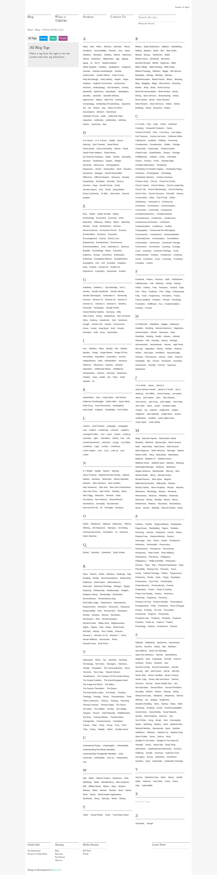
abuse (127, 46)
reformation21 (113, 582)
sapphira (139, 659)
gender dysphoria (100, 291)
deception (126, 157)
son (171, 716)
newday (115, 491)
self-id (166, 671)
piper (147, 565)
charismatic (153, 148)
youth (107, 815)
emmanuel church (108, 230)
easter (92, 214)
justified (152, 418)
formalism (166, 296)
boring (138, 96)
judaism (153, 410)
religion (124, 590)
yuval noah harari (120, 815)
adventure (126, 55)
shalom (149, 691)
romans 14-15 (100, 635)
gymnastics (112, 332)
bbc (162, 50)
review (86, 615)
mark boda (147, 446)
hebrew (176, 336)
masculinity (161, 455)
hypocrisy (171, 365)
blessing (178, 79)
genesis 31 (88, 304)
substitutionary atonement (159, 749)
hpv (148, 361)
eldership (125, 222)
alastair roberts (109, 63)
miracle (170, 487)
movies (146, 508)
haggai (164, 324)
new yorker (105, 491)
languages (123, 426)
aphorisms (98, 91)
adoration (97, 55)
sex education (141, 687)
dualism (86, 198)
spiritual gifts (176, 724)
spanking (147, 724)
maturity (170, 463)
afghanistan (108, 59)
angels (118, 79)
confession (165, 222)
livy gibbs (125, 442)
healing (149, 336)
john (158, 397)
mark (137, 446)
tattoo (97, 660)
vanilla (179, 777)
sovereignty (175, 720)
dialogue (99, 173)
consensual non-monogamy (162, 230)
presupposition (142, 606)
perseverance (141, 549)
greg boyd (103, 328)
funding (139, 308)
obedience (95, 524)
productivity (140, 614)
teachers (112, 660)
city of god (162, 197)
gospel (108, 324)
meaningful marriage (144, 467)
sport (167, 728)
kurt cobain (122, 410)
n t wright (87, 471)
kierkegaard (118, 406)
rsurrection (104, 639)
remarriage (105, 594)
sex (176, 683)
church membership (157, 189)
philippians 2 (141, 561)
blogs (154, 83)
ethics (108, 251)
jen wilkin (150, 393)
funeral (148, 308)
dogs (95, 185)
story (168, 736)
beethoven (157, 55)
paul (149, 540)
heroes (167, 344)
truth (123, 725)
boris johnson (149, 96)
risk (101, 627)
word (120, 790)
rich (98, 619)
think (128, 696)
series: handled (155, 675)
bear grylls (171, 50)
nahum (106, 471)
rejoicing (87, 590)
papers (165, 528)
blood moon (164, 83)
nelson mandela (121, 479)
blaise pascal (158, 79)
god (114, 320)
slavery (164, 704)
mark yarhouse (158, 450)
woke (94, 790)
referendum (125, 578)
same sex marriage (157, 651)
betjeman (164, 63)
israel (122, 377)
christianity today (173, 169)
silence (179, 696)
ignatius (86, 352)
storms (160, 736)
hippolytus (149, 349)
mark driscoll (172, 446)
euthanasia (119, 255)
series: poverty (171, 675)
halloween (174, 324)
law (85, 430)
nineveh (109, 495)
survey (150, 757)
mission (162, 491)
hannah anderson (163, 328)
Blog (31, 17)
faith (167, 279)
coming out (167, 202)
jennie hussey (163, 393)
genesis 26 (110, 299)
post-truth (153, 581)
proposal (177, 618)
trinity (101, 725)
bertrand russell (142, 63)
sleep (172, 704)
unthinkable (99, 758)
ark (84, 108)
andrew (118, 71)
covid (175, 251)
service (149, 683)
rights (86, 627)
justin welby (154, 422)
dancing (86, 144)
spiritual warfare (142, 728)
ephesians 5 (113, 247)
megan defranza (142, 471)
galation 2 (98, 287)
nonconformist (115, 499)
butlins (167, 108)
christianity (161, 165)
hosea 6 (178, 357)
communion (140, 210)
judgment (139, 414)
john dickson (169, 397)
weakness (117, 778)
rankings (121, 574)
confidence (157, 226)
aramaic (119, 100)
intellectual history (102, 369)
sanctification (171, 655)
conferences (169, 218)
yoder (85, 815)
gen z (122, 287)
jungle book (166, 414)
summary (159, 753)
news (123, 491)
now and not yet (90, 508)
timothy (110, 709)
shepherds (169, 696)
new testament (90, 487)
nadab (98, 471)
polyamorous (176, 573)
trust (117, 725)
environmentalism (91, 247)
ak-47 (97, 63)
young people (96, 815)
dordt (117, 185)
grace (85, 328)
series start (140, 675)
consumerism (141, 234)
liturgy (115, 442)
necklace (96, 479)
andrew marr (88, 75)
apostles (87, 96)
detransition (109, 169)
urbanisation (122, 758)
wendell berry (107, 782)
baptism (147, 50)
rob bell (86, 631)
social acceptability (173, 708)
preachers (168, 593)
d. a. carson (101, 140)
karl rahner (120, 397)
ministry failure (142, 487)
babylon (165, 46)
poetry (138, 573)
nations (126, 475)
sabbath (139, 642)
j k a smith (140, 385)
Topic (53, 38)
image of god (121, 352)
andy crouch (118, 75)
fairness (159, 279)
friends (166, 300)
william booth (94, 786)
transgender (88, 721)
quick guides (119, 552)
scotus (149, 663)
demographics (112, 165)
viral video (157, 781)
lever (109, 434)
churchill (170, 193)
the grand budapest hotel (116, 680)
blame (169, 79)
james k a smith (165, 389)
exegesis (122, 263)
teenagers (111, 664)
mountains (162, 504)
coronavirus (154, 247)
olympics (112, 528)
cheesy (166, 153)
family (168, 283)
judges (175, 410)
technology (88, 664)
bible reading (156, 67)
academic (87, 50)
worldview (87, 798)
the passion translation (93, 688)
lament (86, 426)
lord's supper (89, 450)
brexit (151, 100)
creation (154, 255)
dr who (104, 193)
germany (110, 312)
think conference (91, 701)
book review (164, 91)
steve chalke (141, 736)
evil (103, 263)
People (63, 38)
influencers (98, 365)
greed (93, 328)
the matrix (109, 684)
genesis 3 (122, 299)
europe (96, 255)
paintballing (154, 528)
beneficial (154, 59)
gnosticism (104, 320)
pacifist (148, 524)
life (128, 438)
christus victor (141, 181)
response (124, 607)
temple (86, 668)
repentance (106, 602)
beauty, (147, 55)
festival (173, 287)
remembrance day (106, 598)
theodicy (121, 692)
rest (99, 611)
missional (172, 491)
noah (118, 495)
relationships (113, 590)
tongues (86, 713)
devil (119, 169)
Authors (88, 17)
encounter (112, 234)
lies (122, 438)
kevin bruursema (102, 406)
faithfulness (177, 279)
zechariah (139, 823)
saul (148, 659)
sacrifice (148, 646)
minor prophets (158, 487)
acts (120, 50)
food (144, 296)
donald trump (106, 185)
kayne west (124, 401)
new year (103, 487)
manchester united (167, 438)
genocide (87, 308)
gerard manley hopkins (93, 312)
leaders (92, 430)
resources (113, 607)
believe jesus (141, 59)
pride (153, 606)
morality (158, 499)
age (117, 59)
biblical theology (142, 71)
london (104, 446)
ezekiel (122, 271)
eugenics (87, 255)
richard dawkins (109, 619)
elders (116, 222)
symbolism (171, 757)
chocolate (171, 157)
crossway (166, 259)
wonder (112, 790)
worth (114, 798)
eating (115, 214)
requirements (89, 607)
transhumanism (103, 721)
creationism (165, 255)
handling (149, 328)
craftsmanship (141, 255)
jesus (138, 397)
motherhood (140, 504)
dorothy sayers (90, 189)
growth (120, 328)
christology (166, 173)
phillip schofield (156, 561)
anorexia (87, 87)
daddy (112, 140)
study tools (170, 745)
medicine (160, 467)
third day (124, 701)
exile (85, 267)
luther (86, 454)
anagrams (126, 67)
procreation (169, 610)
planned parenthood (167, 565)
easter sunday (103, 214)
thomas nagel (107, 705)
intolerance (122, 373)
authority (122, 120)
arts (103, 108)
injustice (119, 365)
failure (150, 279)
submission (140, 749)
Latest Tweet (159, 845)
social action (141, 712)
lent (102, 434)
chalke (167, 144)
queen (86, 552)
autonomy (95, 124)
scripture (158, 663)
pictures (139, 565)
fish (161, 291)
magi (137, 438)
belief (167, 55)
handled (139, 328)
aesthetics (95, 59)
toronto (96, 713)
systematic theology (174, 761)
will (84, 786)
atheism (100, 112)
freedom (156, 300)
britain (169, 104)
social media (154, 712)
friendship (176, 300)
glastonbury (109, 316)
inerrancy (123, 361)
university (87, 758)
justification (140, 418)
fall (151, 283)
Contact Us (118, 17)
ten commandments (113, 668)
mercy (152, 475)
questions (106, 552)
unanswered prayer (91, 745)
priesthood (163, 606)
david (125, 148)
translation (118, 721)
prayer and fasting (143, 593)
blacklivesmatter (142, 79)
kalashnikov (88, 397)
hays (172, 332)
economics (101, 218)
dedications (98, 161)
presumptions (176, 602)
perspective (140, 553)
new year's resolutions (120, 487)
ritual (108, 627)
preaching (139, 598)
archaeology (88, 104)
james (151, 385)
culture (149, 263)
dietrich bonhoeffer (113, 173)
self (146, 671)
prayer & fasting (164, 589)
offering (86, 528)
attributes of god (90, 116)
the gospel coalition (92, 680)
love (106, 450)
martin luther (141, 455)
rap (129, 574)
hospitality (139, 361)
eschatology (97, 251)
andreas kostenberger (102, 71)
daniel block (112, 144)
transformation (117, 717)
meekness (170, 467)
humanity (177, 361)
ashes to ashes (115, 108)
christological (153, 173)
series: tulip (140, 679)
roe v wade (107, 631)
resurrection (109, 611)
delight (118, 161)
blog (137, 83)
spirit (165, 724)
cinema (179, 193)
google (86, 324)
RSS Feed (87, 851)
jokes (149, 406)
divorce (120, 181)
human (156, 361)
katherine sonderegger (93, 401)
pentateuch (175, 540)
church (154, 181)
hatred (154, 332)
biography (139, 75)
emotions (101, 234)
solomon (163, 716)
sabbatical (149, 642)
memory (169, 471)
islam (115, 377)
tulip (85, 729)
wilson (106, 786)
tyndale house (121, 729)
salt (163, 646)
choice (138, 161)
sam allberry (141, 651)
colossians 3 (153, 202)
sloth (180, 704)
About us (58, 860)
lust (122, 450)
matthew (139, 459)
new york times (90, 491)
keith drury (88, 406)
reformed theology (102, 586)
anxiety (125, 87)
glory (85, 320)
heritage (173, 340)
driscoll (125, 193)
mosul (174, 499)
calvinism (172, 124)
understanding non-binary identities (99, 749)
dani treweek (99, 144)
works (93, 794)
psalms (169, 622)
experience (88, 271)
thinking (114, 701)
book (153, 87)
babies (138, 46)
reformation (99, 582)
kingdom (99, 410)
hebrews (139, 340)
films (144, 291)
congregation (141, 230)
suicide (149, 753)
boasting (176, 83)
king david (88, 410)
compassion (166, 210)
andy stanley (106, 79)
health (158, 336)
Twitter (86, 854)
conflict (168, 226)
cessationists (156, 144)
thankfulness (89, 676)
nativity (86, 479)
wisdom (122, 786)
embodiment (105, 226)
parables (174, 528)
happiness (178, 328)
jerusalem (176, 393)
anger (125, 79)
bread (175, 96)
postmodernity (158, 585)
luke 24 (114, 450)
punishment (162, 626)
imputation (99, 357)
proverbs (139, 622)
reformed (87, 586)
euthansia (87, 259)
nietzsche (99, 495)
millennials (161, 483)
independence (89, 361)
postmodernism (142, 585)
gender (86, 291)
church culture (142, 185)
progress (152, 614)
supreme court (172, 753)
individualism (110, 361)
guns (102, 332)
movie (138, 508)
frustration (140, 304)
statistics (151, 732)
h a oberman (141, 324)
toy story (87, 717)
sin (146, 700)
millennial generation (144, 483)
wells (96, 782)
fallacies (159, 283)
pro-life (157, 610)
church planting (175, 189)
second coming (142, 667)
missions (153, 495)
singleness (164, 700)
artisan (96, 108)
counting (166, 247)
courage (176, 247)
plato (181, 565)
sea (166, 663)
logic (96, 446)
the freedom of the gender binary (113, 676)
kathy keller (111, 401)
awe (104, 124)
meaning (179, 463)
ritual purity (118, 627)
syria (147, 761)
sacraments (174, 642)
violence (146, 781)
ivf (93, 381)
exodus (93, 267)
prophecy (155, 618)
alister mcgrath (89, 67)
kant (98, 397)
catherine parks (175, 136)
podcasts (164, 569)
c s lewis (139, 124)
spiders (157, 724)
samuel (159, 655)
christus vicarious (164, 177)
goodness (122, 320)
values (171, 777)
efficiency (98, 222)
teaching (123, 660)
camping (139, 128)
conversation (141, 242)
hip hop (139, 349)
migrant (167, 479)
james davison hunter (145, 389)
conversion (155, 242)
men (177, 471)
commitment (153, 206)
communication (168, 206)
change (176, 144)
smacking (139, 708)
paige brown (141, 528)
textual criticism (113, 672)
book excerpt (164, 87)
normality (100, 504)
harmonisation (141, 332)
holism (138, 353)
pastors (170, 536)
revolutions (88, 619)
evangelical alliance (103, 259)
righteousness (117, 623)
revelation (122, 611)
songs (158, 720)
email (94, 226)
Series (43, 38)
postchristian (166, 581)
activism (112, 50)
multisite (155, 508)
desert (98, 169)
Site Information (34, 851)
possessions (141, 581)
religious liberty (90, 594)
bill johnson (175, 71)
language (111, 426)
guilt (95, 332)
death (108, 157)
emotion (122, 230)
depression (88, 169)
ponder (150, 577)
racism (93, 574)
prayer (151, 589)
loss (99, 450)
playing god (152, 569)
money (149, 499)
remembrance (89, 598)
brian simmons (157, 104)
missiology (151, 491)
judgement (164, 410)
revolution (115, 615)
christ (156, 161)
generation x (109, 295)
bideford (156, 71)
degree (109, 161)
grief (113, 328)
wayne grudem (103, 778)
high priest (178, 344)
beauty (138, 55)
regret (127, 586)
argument (125, 104)
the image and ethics (92, 684)
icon (85, 348)
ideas (101, 348)
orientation (108, 532)
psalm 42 (150, 622)
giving (99, 316)
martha (180, 450)
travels (86, 725)
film (137, 291)
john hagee (165, 402)
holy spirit (148, 353)
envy (103, 247)
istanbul (86, 381)
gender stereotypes (92, 295)
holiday (168, 349)
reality (96, 578)
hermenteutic (156, 344)
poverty (170, 585)
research (102, 607)
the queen (112, 688)
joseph (138, 410)
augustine (87, 120)
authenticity (111, 120)
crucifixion (178, 259)
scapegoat (157, 659)
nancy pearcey (89, 475)
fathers (146, 287)
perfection (139, 544)
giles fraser (88, 316)
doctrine (86, 185)
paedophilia (176, 524)
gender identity (117, 291)
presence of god (143, 602)
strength (139, 745)
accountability (100, 50)
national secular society (109, 475)
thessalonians (117, 696)
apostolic (97, 96)
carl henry (164, 132)
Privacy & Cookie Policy (37, 854)
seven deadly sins (163, 683)
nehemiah (106, 479)
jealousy (139, 393)
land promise (98, 426)
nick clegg (88, 495)
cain (149, 124)
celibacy (162, 140)
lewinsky (87, 438)
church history (157, 185)
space (138, 724)
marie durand (175, 442)
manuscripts (160, 442)
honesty (139, 357)
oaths (85, 524)
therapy (97, 696)
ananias (86, 71)
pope (158, 577)
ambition (102, 67)
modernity (173, 495)
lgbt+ (95, 438)
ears (85, 214)
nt (101, 508)
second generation (160, 667)
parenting (139, 532)
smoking (150, 708)
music (180, 508)
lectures (114, 430)
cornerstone (140, 247)
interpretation (89, 373)
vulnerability (147, 785)
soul (166, 720)
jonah (157, 406)
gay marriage (111, 287)
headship (139, 336)
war (84, 778)
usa (85, 762)
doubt (108, 189)
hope (170, 357)
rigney (94, 627)
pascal (171, 532)
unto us (110, 758)
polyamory (140, 577)
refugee (117, 586)
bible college (141, 67)
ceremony (172, 140)
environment (116, 242)
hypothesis (140, 369)
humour (161, 365)
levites (117, 434)
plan (154, 565)
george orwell (112, 308)
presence (163, 598)
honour (162, 357)
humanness (140, 365)
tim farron (121, 705)
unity (121, 754)
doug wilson (118, 189)
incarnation (111, 357)
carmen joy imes (157, 136)
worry (96, 798)
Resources (59, 854)
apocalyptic (111, 91)
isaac (95, 377)
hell (147, 340)
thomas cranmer (90, 705)
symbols (139, 761)
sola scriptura (150, 716)
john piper (178, 402)
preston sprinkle (160, 602)
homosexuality (173, 353)
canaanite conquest (155, 128)
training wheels (100, 717)
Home (30, 30)
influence (87, 365)
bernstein (165, 59)
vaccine (138, 777)
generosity (122, 295)
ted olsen (99, 664)
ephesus (125, 247)
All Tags (32, 38)
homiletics (160, 353)
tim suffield (99, 709)
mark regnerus (142, 450)
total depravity (108, 713)
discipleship (88, 181)
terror (127, 668)
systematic (157, 761)
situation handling (143, 704)
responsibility (89, 611)
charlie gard (141, 153)
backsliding (176, 46)
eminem (117, 226)
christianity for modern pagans (149, 169)
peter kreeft (153, 553)
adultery (107, 55)
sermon (175, 679)
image (95, 352)
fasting (177, 283)
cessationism (141, 144)
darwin (117, 148)
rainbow (110, 574)
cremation (147, 259)
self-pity (175, 671)
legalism (125, 430)
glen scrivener (123, 316)
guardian (87, 332)
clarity (172, 197)
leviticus (126, 434)
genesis (86, 299)
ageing (125, 59)
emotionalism (89, 234)
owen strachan (90, 536)
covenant (147, 251)
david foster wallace (92, 153)
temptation (96, 668)
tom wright (121, 709)
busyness (157, 108)
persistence (155, 549)
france (177, 296)
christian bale (167, 161)
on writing (123, 528)
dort (101, 189)
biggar (165, 71)
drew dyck (115, 193)
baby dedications (151, 46)
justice (177, 414)
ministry (171, 483)
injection (109, 365)
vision (175, 781)
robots (96, 631)
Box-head (56, 870)
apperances (88, 100)
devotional (87, 173)
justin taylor (140, 422)
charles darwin (167, 148)
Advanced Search (157, 23)
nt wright (109, 508)
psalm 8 (160, 622)
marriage (171, 450)
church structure (156, 193)
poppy (165, 577)
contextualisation (171, 234)
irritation (86, 377)
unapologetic (108, 745)
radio (101, 574)
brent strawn (141, 100)
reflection (87, 582)
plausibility (140, 569)
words (128, 790)
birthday (159, 75)
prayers (158, 593)
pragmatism (140, 589)
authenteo (98, 120)
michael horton (164, 475)
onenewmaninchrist (92, 532)
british (177, 104)
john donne (140, 402)
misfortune (140, 491)
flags (167, 291)
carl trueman (141, 136)
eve (97, 263)
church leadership (175, 185)
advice (86, 59)
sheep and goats (143, 696)
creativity (178, 255)
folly (137, 296)
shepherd (157, 696)
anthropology (99, 87)
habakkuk (154, 324)
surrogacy (139, 757)
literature (106, 442)
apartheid (87, 91)
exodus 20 (103, 267)
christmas (139, 173)
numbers (119, 508)
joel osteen (148, 397)
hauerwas (163, 332)
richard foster (89, 623)
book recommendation (145, 91)
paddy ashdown (161, 524)
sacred (138, 646)
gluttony (93, 320)
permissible (152, 544)
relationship (98, 590)
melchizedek (158, 471)
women (103, 790)
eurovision (107, 255)
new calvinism (99, 483)
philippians (165, 557)
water (91, 778)
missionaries (141, 495)
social (159, 708)
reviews (95, 615)
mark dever (159, 446)
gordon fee (97, 324)
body (146, 87)
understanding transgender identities (99, 754)
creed (138, 259)
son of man (140, 720)
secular (175, 667)
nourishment (112, 504)
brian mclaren (141, 104)
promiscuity (163, 614)
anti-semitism (113, 87)
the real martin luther (93, 692)
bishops (168, 75)
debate (116, 157)
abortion (107, 46)
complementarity (164, 214)
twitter (110, 729)
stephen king (176, 732)
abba (85, 46)
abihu (99, 46)
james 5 (160, 385)
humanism (166, 361)
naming (115, 471)
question (95, 552)
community (153, 210)
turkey (92, 729)
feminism (163, 287)
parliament (160, 532)
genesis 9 (111, 304)
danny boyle (88, 148)
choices (147, 161)
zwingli (150, 823)
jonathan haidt (169, 406)
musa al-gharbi (168, 508)
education (87, 222)
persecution (164, 544)
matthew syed (157, 463)
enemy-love (113, 238)
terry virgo (98, 672)
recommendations (109, 578)
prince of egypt (177, 606)
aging (85, 63)
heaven (167, 336)
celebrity (152, 140)
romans (119, 631)
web (126, 778)
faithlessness (141, 283)
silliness (139, 700)
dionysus (115, 177)
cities (151, 197)
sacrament (162, 642)
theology (87, 696)
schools (167, 659)
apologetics (123, 91)
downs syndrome (91, 193)
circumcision (141, 197)
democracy (99, 165)
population (175, 577)
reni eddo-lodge (90, 602)
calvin (163, 124)
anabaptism (114, 67)
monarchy (139, 499)
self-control (156, 671)
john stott (139, 406)
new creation (114, 483)
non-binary (88, 499)
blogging (146, 83)
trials (94, 725)
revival (105, 615)
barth (155, 50)
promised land (142, 618)
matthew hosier (142, 463)
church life (140, 189)
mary (151, 455)
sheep (176, 691)
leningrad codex (90, 434)
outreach (124, 532)
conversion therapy (171, 242)
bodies (138, 87)
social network (169, 712)
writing (122, 798)
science (177, 659)
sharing (167, 691)
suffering (139, 753)
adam (127, 50)
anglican (87, 83)
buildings (139, 108)
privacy (138, 610)
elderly (108, 222)
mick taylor (157, 479)
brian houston (163, 100)
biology (150, 75)
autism (86, 124)
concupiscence (142, 218)
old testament (98, 528)
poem (173, 569)
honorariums (150, 357)
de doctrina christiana (93, 157)
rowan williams (90, 639)
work (85, 794)
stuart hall (158, 745)
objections (117, 524)
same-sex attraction (144, 655)
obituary (106, 524)
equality (86, 251)
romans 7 (114, 635)
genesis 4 (99, 304)
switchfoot (159, 757)
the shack (110, 692)
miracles (179, 487)
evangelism (88, 263)
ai (91, 63)
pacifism (139, 524)
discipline (100, 181)
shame (158, 691)
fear (155, 287)
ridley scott (103, 623)
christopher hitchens (144, 177)
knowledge (110, 410)
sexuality (139, 691)
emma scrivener (90, 230)
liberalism (105, 438)
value (163, 777)
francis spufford (142, 300)
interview (110, 373)
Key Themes (60, 857)
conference (156, 218)
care (155, 132)
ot (116, 532)
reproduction (120, 602)
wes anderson (122, 782)
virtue (167, 781)
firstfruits (153, 291)
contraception (158, 238)
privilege (148, 610)
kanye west (107, 397)
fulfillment (151, 304)
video (138, 781)
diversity (110, 181)
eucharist (117, 251)
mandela (139, 442)
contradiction (173, 238)
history (160, 349)
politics (164, 573)
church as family (167, 181)
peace (156, 540)
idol (116, 348)
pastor (179, 532)
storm (152, 736)
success (177, 749)
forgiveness (154, 296)
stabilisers (140, 732)
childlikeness (141, 157)
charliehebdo (155, 153)
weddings (87, 782)
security (138, 671)
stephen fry (162, 732)
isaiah (102, 377)
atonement (111, 112)
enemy (102, 238)
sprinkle (176, 728)
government (118, 324)
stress (148, 745)
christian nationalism (144, 165)
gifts (119, 312)
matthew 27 (150, 459)
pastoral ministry (157, 536)
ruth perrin (103, 643)
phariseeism (140, 557)
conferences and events (146, 222)
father (138, 287)
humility (151, 365)
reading (86, 578)
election (86, 226)
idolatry (123, 348)
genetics (122, 304)
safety (157, 646)
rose (123, 635)
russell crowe (89, 643)
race (85, 574)
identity (109, 348)
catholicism (140, 140)
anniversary (119, 83)
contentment (155, 234)
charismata (140, 148)
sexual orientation (173, 687)
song (150, 720)
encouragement (90, 238)
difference (87, 177)
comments (140, 206)
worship (105, 798)
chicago (176, 153)
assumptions (88, 112)
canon (169, 128)
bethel (155, 63)
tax (104, 660)
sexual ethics (157, 687)
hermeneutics (141, 344)
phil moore (153, 557)
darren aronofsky (104, 148)
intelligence (118, 369)
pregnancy (151, 598)
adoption (87, 55)
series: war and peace (159, 679)
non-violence (101, 499)
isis (108, 377)
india (100, 361)
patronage (140, 540)
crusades (139, 263)
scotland (139, 663)
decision (87, 161)
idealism (93, 348)
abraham (118, 46)
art (89, 108)
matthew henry (164, 459)
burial (148, 108)
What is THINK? (61, 19)
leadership (103, 430)
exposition (99, 271)
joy (145, 410)
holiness (178, 349)
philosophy (170, 561)
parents (149, 532)
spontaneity (157, 728)
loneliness (115, 446)
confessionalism (142, 226)
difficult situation (101, 177)
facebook (139, 279)
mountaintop (175, 504)
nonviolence (88, 504)
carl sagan (176, 132)
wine (113, 786)
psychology (140, 626)
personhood (168, 549)
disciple (125, 177)
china (162, 157)
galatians (87, 287)
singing (153, 700)
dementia (87, 165)
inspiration (87, 369)
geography (98, 308)
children (153, 157)
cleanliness (140, 202)
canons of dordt (142, 132)
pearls (164, 540)
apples (99, 100)
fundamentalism (172, 304)
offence (127, 524)
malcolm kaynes (149, 438)
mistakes (163, 495)
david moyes (110, 153)
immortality (88, 357)
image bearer (106, 352)
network (86, 483)
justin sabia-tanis (166, 418)
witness (86, 790)
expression (112, 271)
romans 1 (87, 635)
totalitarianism (123, 713)
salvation (172, 646)
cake (155, 124)
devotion (127, 169)
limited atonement (91, 442)
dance (120, 140)
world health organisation (109, 794)
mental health (141, 475)
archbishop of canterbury (107, 104)
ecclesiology (88, 218)
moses (167, 499)
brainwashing (164, 96)
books (175, 91)
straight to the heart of (167, 740)
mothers (152, 504)
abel (92, 46)
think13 (104, 701)
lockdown (87, 446)
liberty (115, 438)
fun (160, 304)
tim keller (87, 709)
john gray (152, 402)
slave (156, 704)
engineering (88, 242)
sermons (139, 683)
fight (181, 287)
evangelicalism (120, 259)
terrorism (87, 672)
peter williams (167, 553)
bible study (169, 67)
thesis (106, 696)
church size (140, 193)
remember (117, 594)
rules (114, 639)
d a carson (88, 140)
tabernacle (88, 660)
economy (112, 218)
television (122, 664)
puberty (151, 626)
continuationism (142, 238)
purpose (173, 626)
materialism (173, 455)
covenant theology (162, 251)
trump (109, 725)
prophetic (166, 618)
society (138, 716)
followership (178, 291)
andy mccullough (90, 79)
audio (103, 116)
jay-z (177, 389)
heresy (164, 340)
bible (173, 63)
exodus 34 (115, 267)
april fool (108, 100)
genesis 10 (98, 299)
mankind (149, 442)
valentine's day (151, 777)
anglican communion (102, 83)
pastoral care (141, 536)
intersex (100, 373)
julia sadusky (153, 414)
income (122, 357)
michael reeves (142, 479)
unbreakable (122, 745)
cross (157, 259)
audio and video (115, 116)
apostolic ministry (111, 96)
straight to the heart (144, 740)
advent (117, 55)
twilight (101, 729)
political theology (151, 573)
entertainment (102, 242)
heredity (155, 340)
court (137, 251)
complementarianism (144, 214)
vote (137, 785)
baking (138, 50)
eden (121, 218)
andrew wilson (103, 75)
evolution (111, 263)
